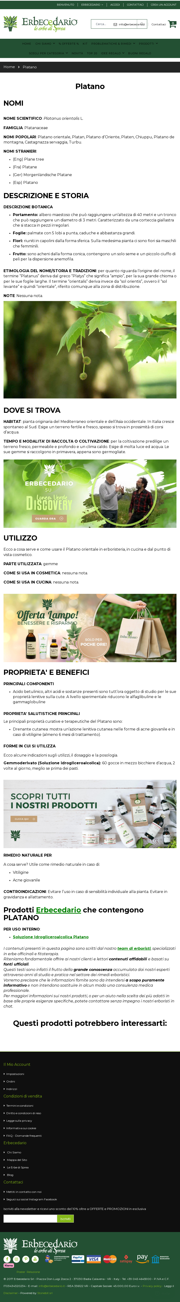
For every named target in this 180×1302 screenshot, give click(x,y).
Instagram (36, 1199)
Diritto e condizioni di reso (23, 1112)
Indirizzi (11, 1088)
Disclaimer (11, 1292)
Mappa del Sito (17, 1159)
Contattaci (135, 4)
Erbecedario (90, 4)
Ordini (10, 1081)
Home (9, 66)
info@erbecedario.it (52, 1285)
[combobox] (119, 24)
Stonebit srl (44, 1292)
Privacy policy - (153, 1285)
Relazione (33, 1271)
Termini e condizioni (19, 1105)
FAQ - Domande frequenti (24, 1135)
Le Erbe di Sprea (18, 1167)
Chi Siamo (14, 1152)
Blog (10, 1174)
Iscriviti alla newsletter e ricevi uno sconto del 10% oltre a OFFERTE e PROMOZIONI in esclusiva (75, 1208)
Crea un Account (163, 4)
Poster (21, 1271)
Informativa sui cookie (21, 1127)
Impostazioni (15, 1073)
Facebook (50, 1199)
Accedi (115, 4)
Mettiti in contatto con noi (23, 1191)
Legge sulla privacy (19, 1120)
